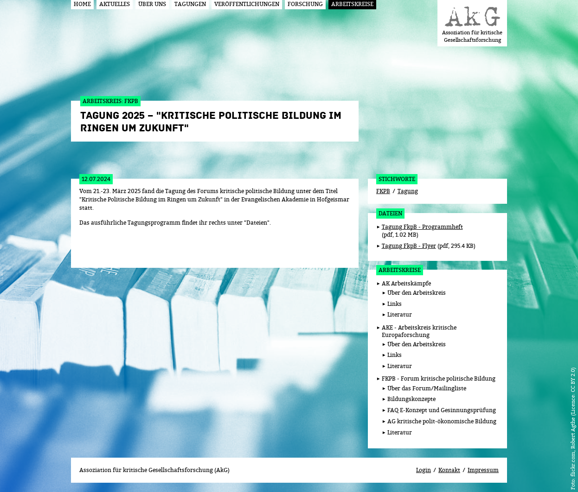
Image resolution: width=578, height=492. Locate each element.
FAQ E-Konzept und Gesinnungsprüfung (441, 410)
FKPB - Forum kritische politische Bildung (438, 378)
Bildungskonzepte (411, 399)
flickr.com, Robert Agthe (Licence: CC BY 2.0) (572, 422)
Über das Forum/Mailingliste (426, 388)
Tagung (408, 191)
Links (394, 304)
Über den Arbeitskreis (416, 293)
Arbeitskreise (400, 270)
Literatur (399, 314)
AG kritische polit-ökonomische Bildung (441, 421)
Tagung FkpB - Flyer (409, 246)
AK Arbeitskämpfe (406, 283)
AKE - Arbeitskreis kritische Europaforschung (419, 331)
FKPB (383, 191)
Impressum (483, 470)
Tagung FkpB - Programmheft (422, 227)
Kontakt (449, 470)
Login (423, 470)
